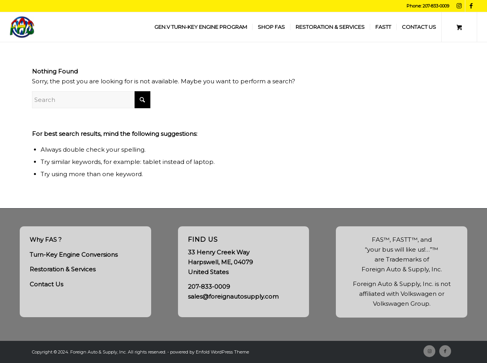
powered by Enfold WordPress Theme (209, 352)
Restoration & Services (63, 269)
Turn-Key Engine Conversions (74, 254)
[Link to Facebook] (471, 6)
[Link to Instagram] (459, 6)
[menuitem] (200, 27)
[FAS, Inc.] (22, 27)
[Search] (91, 99)
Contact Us (46, 284)
